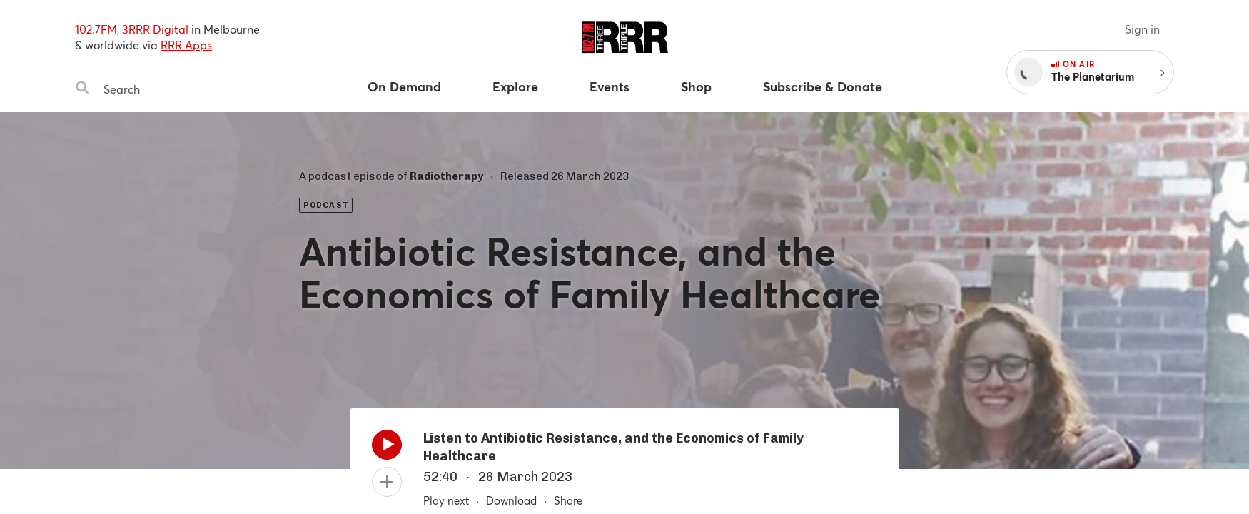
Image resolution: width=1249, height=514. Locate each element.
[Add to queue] (387, 482)
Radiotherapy (446, 176)
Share (568, 500)
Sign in (1142, 28)
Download (511, 500)
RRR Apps (186, 44)
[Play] (387, 448)
